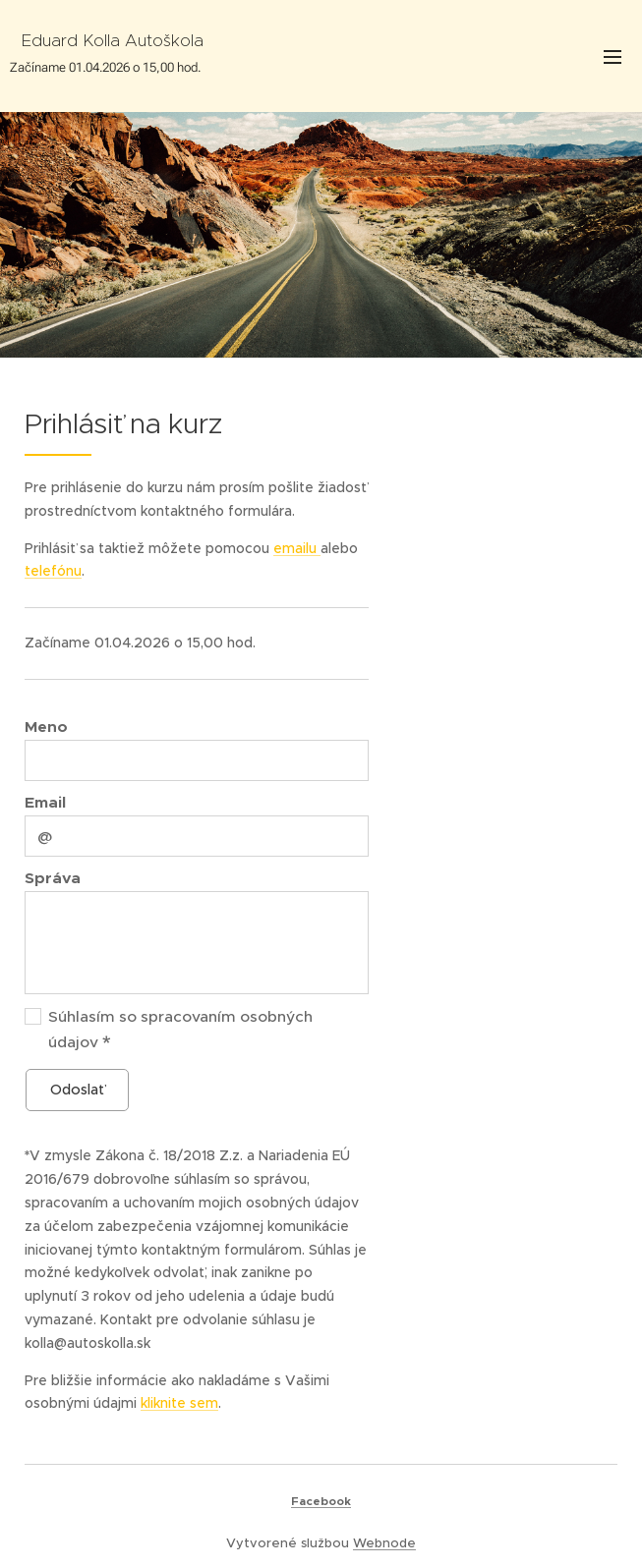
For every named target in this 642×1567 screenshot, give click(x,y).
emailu (297, 547)
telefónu (53, 571)
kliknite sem (179, 1403)
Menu (612, 57)
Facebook (321, 1501)
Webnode (384, 1543)
